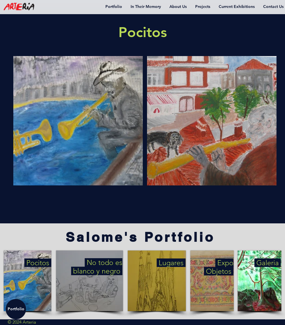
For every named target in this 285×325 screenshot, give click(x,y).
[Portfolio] (16, 309)
